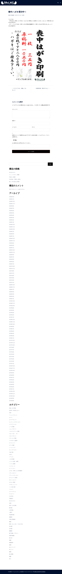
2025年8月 (11, 206)
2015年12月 (12, 391)
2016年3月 (11, 386)
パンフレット (12, 466)
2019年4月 (11, 312)
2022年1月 (11, 264)
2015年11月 (12, 393)
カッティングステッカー (14, 422)
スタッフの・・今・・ (14, 433)
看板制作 (11, 542)
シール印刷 (11, 426)
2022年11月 (12, 252)
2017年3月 (11, 359)
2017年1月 (11, 363)
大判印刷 (11, 510)
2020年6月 (11, 291)
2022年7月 (11, 257)
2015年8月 (11, 400)
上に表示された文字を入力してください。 (21, 143)
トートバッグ (12, 447)
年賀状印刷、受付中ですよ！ (42, 88)
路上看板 (11, 554)
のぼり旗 (11, 452)
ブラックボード (12, 473)
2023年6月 (11, 243)
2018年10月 (12, 324)
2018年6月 (11, 331)
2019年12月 (12, 301)
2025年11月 (12, 203)
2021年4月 (11, 280)
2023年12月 (12, 238)
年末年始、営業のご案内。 (15, 179)
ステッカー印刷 (12, 438)
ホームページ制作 (13, 477)
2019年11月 (12, 303)
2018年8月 (11, 326)
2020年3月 (11, 296)
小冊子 (10, 512)
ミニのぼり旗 (12, 487)
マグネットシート (13, 484)
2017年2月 (11, 361)
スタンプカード (12, 436)
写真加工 (11, 498)
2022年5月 (11, 259)
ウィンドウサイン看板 (14, 174)
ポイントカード (12, 480)
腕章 (10, 551)
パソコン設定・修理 (13, 461)
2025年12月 (12, 201)
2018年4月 (11, 333)
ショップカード (12, 429)
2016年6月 (11, 379)
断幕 (10, 521)
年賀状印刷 (11, 514)
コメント (14, 109)
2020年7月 (11, 289)
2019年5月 (11, 310)
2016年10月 (12, 370)
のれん (10, 454)
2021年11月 (12, 268)
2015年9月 (11, 398)
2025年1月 (11, 222)
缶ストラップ (12, 547)
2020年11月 (12, 287)
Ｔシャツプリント (13, 415)
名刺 (10, 503)
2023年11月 (12, 240)
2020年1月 (11, 298)
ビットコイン (12, 468)
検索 (50, 164)
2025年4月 (11, 215)
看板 (10, 540)
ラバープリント (12, 491)
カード (10, 417)
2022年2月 (11, 261)
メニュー (11, 489)
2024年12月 (12, 224)
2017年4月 (11, 356)
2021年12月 (12, 266)
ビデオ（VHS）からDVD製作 (15, 470)
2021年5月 (11, 277)
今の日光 (11, 496)
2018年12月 (12, 319)
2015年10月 (12, 396)
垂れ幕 (10, 507)
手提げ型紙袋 (12, 519)
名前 (13, 120)
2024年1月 (11, 236)
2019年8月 (11, 308)
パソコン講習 (12, 463)
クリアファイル (12, 424)
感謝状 (10, 517)
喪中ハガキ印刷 (12, 505)
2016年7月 (11, 377)
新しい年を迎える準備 (14, 181)
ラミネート (11, 493)
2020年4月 (11, 294)
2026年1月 (11, 199)
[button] (57, 2)
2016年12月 (12, 366)
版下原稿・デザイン (13, 533)
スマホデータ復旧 (13, 440)
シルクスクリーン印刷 (14, 431)
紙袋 (10, 544)
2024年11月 (12, 226)
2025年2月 (11, 220)
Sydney (43, 571)
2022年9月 (11, 254)
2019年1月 (11, 317)
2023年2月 (11, 245)
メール (14, 127)
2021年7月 (11, 273)
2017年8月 (11, 347)
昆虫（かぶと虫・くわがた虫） (16, 524)
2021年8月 (11, 271)
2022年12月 (12, 250)
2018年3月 (11, 335)
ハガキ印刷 (11, 459)
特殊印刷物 (11, 535)
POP (10, 412)
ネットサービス (12, 449)
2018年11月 (12, 321)
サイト (33, 127)
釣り (10, 558)
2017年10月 (12, 345)
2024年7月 (11, 231)
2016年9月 (11, 372)
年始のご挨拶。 (12, 177)
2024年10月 (12, 229)
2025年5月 (11, 213)
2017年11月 (12, 342)
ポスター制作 (12, 482)
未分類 (23, 15)
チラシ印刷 (11, 445)
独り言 (10, 537)
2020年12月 (12, 284)
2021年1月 (11, 282)
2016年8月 (11, 375)
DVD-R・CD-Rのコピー (14, 410)
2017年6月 (11, 352)
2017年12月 (12, 340)
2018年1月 (11, 338)
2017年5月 (11, 354)
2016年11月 (12, 368)
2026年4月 (11, 196)
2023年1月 (11, 247)
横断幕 (10, 531)
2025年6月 (11, 210)
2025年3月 (11, 217)
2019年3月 (11, 314)
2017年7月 (11, 349)
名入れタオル (12, 172)
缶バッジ (11, 549)
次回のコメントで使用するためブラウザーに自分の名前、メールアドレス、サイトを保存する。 (30, 136)
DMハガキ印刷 (12, 408)
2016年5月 (11, 382)
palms (12, 15)
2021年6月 (11, 275)
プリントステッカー (13, 475)
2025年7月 (11, 208)
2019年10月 (12, 305)
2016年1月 (11, 389)
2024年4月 (11, 233)
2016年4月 (11, 384)
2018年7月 (11, 328)
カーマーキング (12, 419)
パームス (11, 456)
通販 (10, 556)
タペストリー (12, 442)
